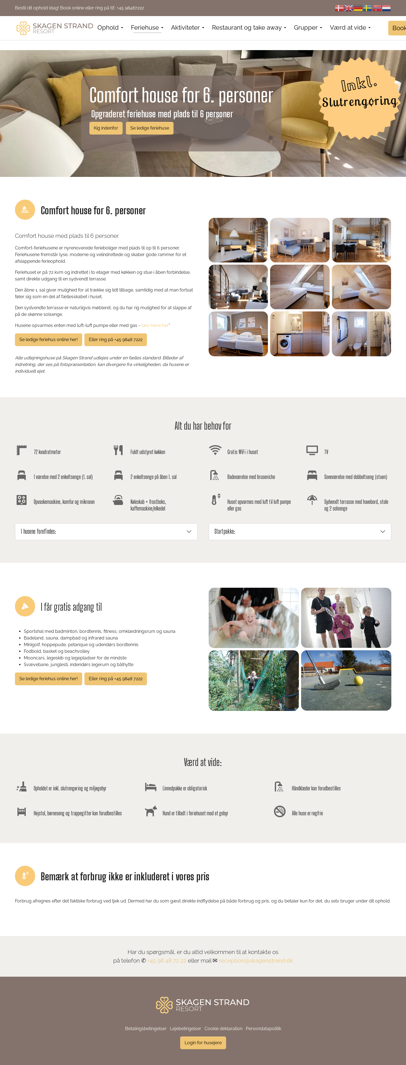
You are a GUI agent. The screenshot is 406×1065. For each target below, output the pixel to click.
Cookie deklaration (223, 1028)
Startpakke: (224, 531)
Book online (72, 8)
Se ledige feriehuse (149, 128)
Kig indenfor (106, 128)
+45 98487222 (130, 8)
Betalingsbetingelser (146, 1028)
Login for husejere (203, 1042)
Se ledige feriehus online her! (48, 339)
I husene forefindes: (38, 531)
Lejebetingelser (185, 1028)
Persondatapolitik (263, 1028)
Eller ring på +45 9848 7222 (116, 339)
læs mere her (155, 325)
